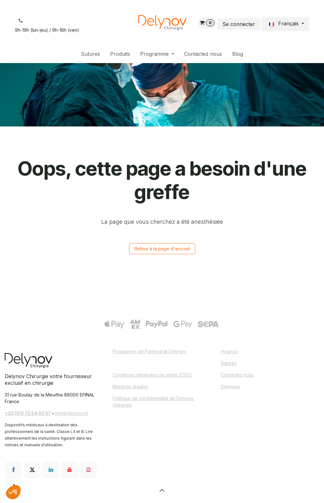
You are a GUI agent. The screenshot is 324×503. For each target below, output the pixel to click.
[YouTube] (69, 469)
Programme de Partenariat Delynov (149, 351)
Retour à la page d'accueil (162, 248)
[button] (162, 490)
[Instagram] (88, 469)
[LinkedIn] (51, 469)
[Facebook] (13, 469)
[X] (32, 469)
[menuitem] (90, 54)
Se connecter (238, 24)
